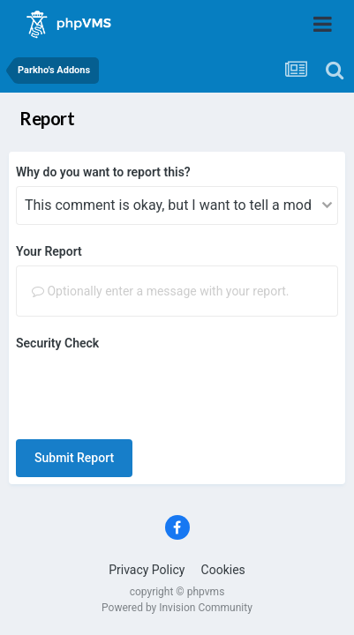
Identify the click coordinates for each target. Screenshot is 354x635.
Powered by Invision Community (177, 607)
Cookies (223, 570)
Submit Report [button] (74, 458)
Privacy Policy (147, 570)
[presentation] (150, 391)
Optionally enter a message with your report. (161, 291)
